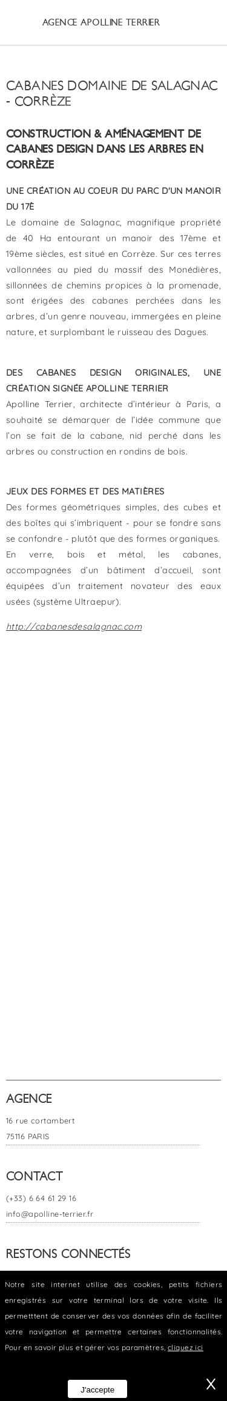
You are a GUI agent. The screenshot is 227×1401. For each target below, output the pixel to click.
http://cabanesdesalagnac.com (74, 626)
